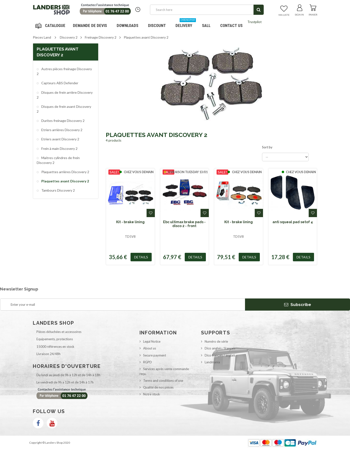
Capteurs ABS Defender (59, 83)
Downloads (127, 25)
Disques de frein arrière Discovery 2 (65, 94)
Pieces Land (42, 37)
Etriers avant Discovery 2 (60, 139)
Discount (158, 23)
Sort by (267, 147)
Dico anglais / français (220, 348)
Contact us (231, 25)
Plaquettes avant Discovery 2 (65, 181)
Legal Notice (151, 341)
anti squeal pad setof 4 (292, 222)
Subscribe (297, 304)
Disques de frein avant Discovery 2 (64, 108)
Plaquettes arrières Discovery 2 (65, 172)
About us (149, 348)
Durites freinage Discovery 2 (63, 121)
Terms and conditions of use (163, 380)
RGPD (147, 362)
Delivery (185, 23)
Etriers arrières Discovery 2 (61, 130)
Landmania (212, 362)
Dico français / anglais (220, 355)
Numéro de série (216, 341)
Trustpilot (254, 22)
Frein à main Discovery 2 (59, 148)
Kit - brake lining (130, 222)
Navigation (51, 25)
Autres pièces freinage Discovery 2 (64, 71)
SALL (206, 25)
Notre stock (151, 394)
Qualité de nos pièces (158, 387)
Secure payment (154, 355)
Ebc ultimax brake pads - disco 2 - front (184, 224)
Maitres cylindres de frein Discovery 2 (58, 160)
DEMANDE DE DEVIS (90, 25)
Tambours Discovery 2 (58, 190)
